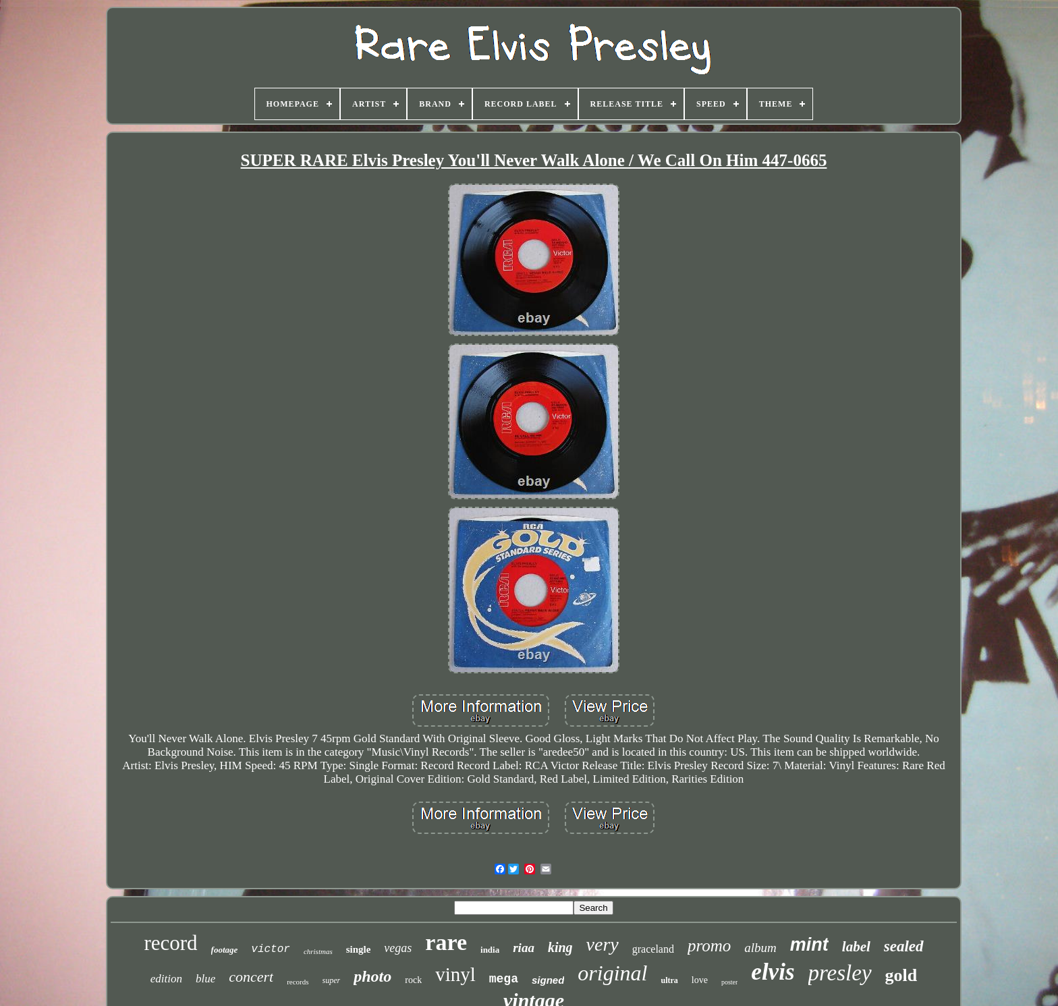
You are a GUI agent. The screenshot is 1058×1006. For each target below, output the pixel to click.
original (612, 973)
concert (251, 976)
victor (270, 949)
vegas (398, 948)
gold (901, 975)
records (297, 982)
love (700, 980)
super (332, 980)
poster (729, 982)
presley (840, 973)
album (760, 948)
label (856, 947)
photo (372, 976)
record (170, 943)
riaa (523, 948)
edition (166, 978)
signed (548, 980)
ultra (669, 980)
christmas (318, 951)
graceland (653, 949)
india (489, 950)
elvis (772, 972)
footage (224, 950)
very (602, 944)
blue (205, 978)
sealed (904, 946)
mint (809, 944)
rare (446, 942)
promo (709, 946)
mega (503, 979)
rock (413, 980)
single (358, 949)
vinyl (455, 974)
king (560, 947)
